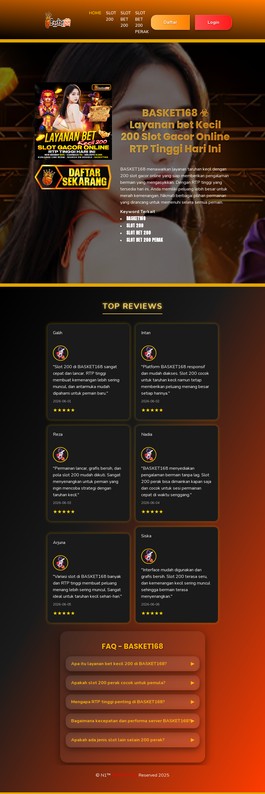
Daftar (170, 22)
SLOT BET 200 (126, 19)
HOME (95, 13)
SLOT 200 (111, 16)
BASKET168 (124, 775)
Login (213, 22)
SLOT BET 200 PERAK (142, 22)
